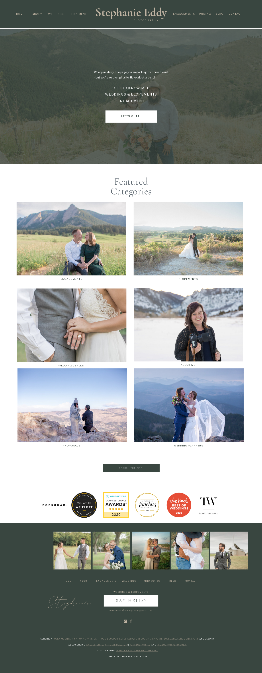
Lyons (195, 639)
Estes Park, (126, 639)
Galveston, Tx (95, 645)
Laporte (157, 639)
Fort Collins (142, 639)
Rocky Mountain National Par (72, 639)
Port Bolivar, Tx (139, 645)
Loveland (170, 639)
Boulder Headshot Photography (137, 650)
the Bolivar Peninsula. (172, 645)
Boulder (112, 639)
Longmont (183, 639)
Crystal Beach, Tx (116, 645)
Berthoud (100, 639)
